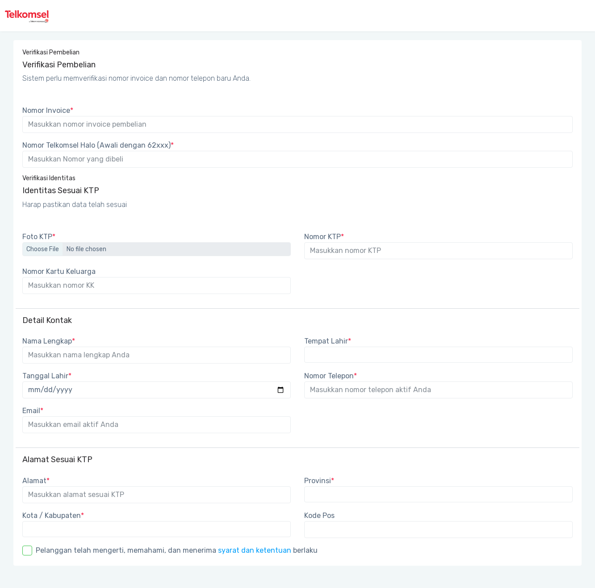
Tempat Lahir (327, 341)
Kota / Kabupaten (53, 515)
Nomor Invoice (47, 110)
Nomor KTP (324, 236)
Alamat (36, 480)
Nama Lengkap (48, 341)
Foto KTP (38, 236)
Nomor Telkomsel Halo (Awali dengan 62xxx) (98, 145)
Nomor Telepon (330, 376)
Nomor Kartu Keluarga (59, 271)
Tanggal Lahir (46, 376)
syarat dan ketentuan (254, 550)
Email (32, 410)
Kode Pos (319, 515)
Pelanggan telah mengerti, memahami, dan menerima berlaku (177, 550)
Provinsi (319, 480)
